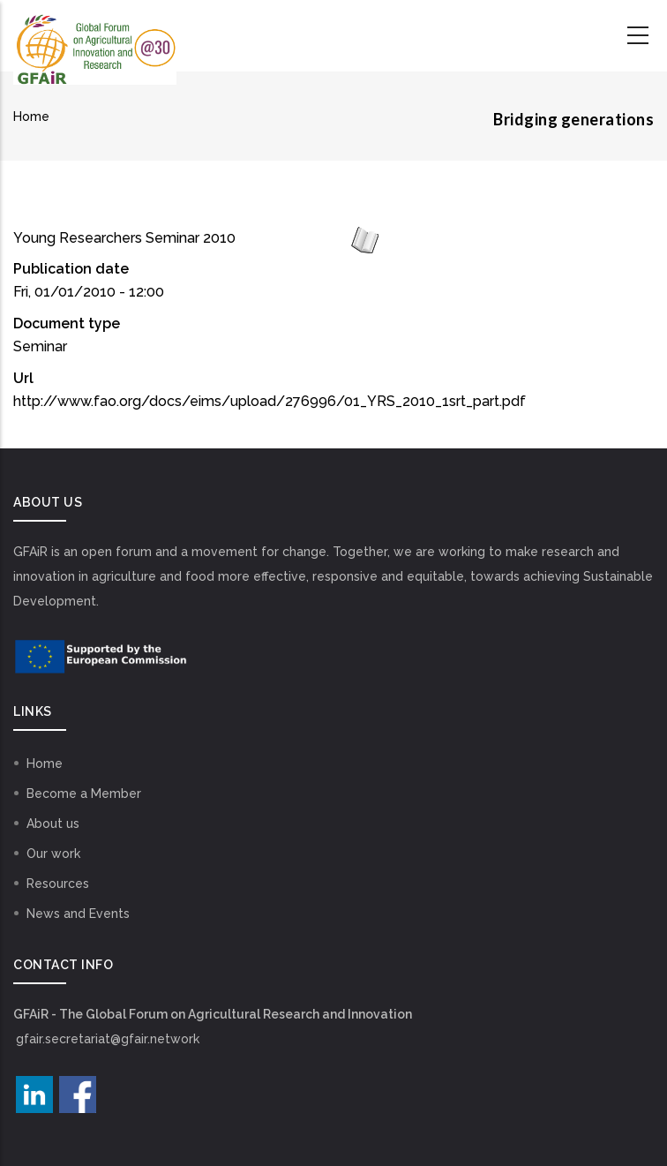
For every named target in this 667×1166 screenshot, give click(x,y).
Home (31, 116)
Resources (57, 883)
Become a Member (83, 793)
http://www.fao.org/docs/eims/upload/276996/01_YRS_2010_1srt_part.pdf (269, 401)
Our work (53, 853)
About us (52, 823)
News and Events (78, 913)
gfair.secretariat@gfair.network (107, 1039)
